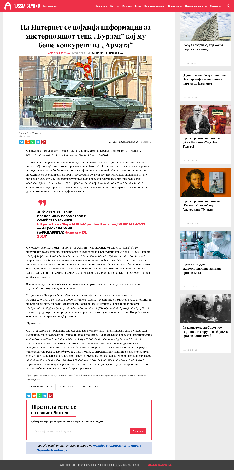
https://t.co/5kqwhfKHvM (62, 224)
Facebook (146, 142)
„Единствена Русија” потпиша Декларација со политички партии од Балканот (205, 79)
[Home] (7, 6)
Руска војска (89, 386)
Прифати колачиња (158, 464)
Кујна (138, 6)
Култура (114, 6)
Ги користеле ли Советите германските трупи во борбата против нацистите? (205, 332)
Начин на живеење (154, 6)
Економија (101, 6)
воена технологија (41, 386)
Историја (127, 6)
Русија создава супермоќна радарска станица (203, 47)
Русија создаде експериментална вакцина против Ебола (202, 269)
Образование (174, 6)
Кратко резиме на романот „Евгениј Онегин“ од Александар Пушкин (202, 206)
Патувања (215, 6)
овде (111, 464)
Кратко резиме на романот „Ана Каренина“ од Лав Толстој (202, 142)
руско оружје (67, 386)
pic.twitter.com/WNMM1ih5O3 (116, 224)
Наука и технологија (196, 6)
